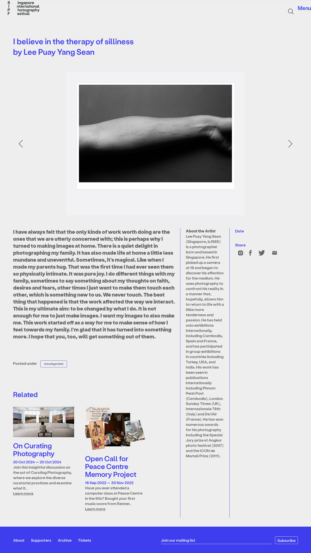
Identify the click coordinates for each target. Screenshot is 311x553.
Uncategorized (53, 363)
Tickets (84, 540)
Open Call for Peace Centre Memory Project (110, 466)
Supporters (41, 540)
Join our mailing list (178, 540)
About (18, 540)
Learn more (23, 493)
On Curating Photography (34, 449)
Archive (65, 540)
